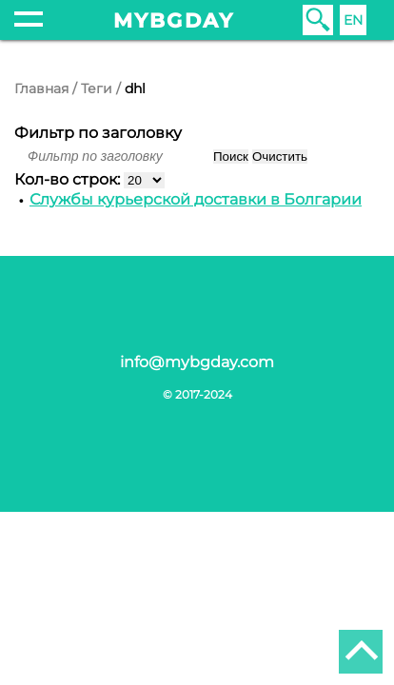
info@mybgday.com (197, 362)
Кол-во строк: (69, 179)
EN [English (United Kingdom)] (353, 20)
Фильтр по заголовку (98, 133)
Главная (41, 88)
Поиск (230, 156)
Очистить (279, 156)
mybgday (173, 20)
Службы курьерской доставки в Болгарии (196, 199)
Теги (96, 88)
